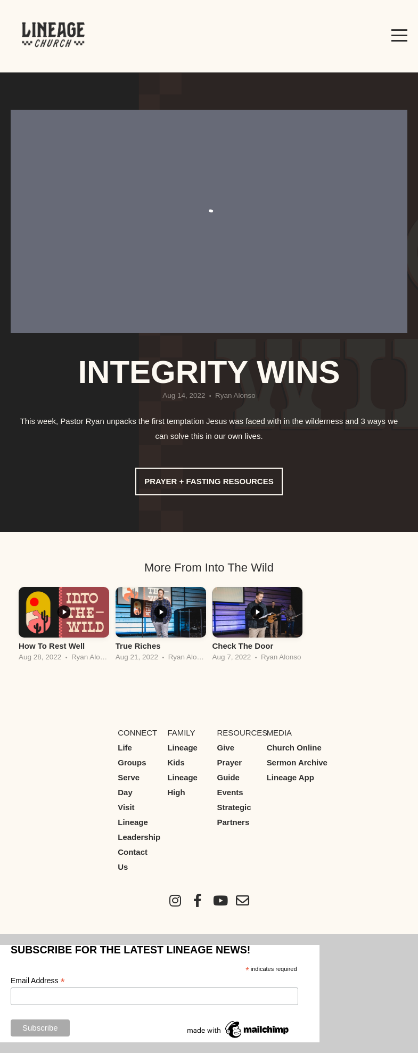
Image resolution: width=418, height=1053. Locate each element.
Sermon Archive (297, 762)
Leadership (139, 837)
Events (230, 792)
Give (225, 747)
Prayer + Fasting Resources (208, 481)
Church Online (294, 747)
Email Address (38, 981)
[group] (64, 627)
